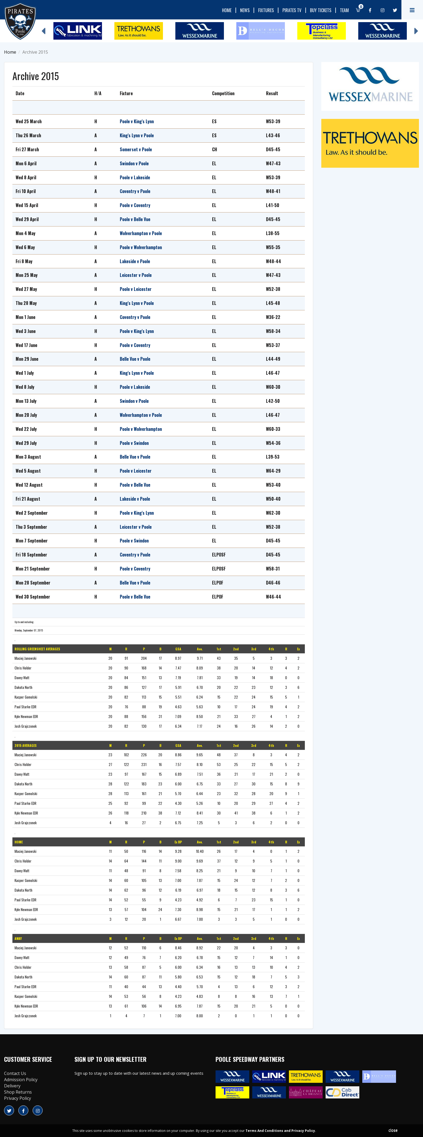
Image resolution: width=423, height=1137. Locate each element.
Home (226, 10)
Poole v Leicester (136, 289)
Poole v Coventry (135, 205)
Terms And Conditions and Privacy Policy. (280, 1130)
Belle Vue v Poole (135, 359)
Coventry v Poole (135, 191)
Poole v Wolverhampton (141, 247)
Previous (43, 28)
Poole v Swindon (135, 443)
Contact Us (15, 1073)
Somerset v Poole (136, 149)
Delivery (12, 1086)
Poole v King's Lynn (137, 121)
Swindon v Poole (134, 163)
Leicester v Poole (136, 275)
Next (416, 28)
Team (344, 10)
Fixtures (266, 10)
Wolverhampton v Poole (141, 233)
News (245, 10)
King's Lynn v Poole (137, 135)
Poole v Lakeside (135, 177)
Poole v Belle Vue (135, 219)
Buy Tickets (320, 10)
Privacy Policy (17, 1098)
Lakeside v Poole (135, 261)
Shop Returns (18, 1092)
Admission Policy (20, 1080)
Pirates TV (291, 10)
